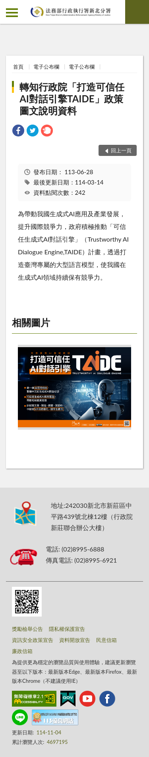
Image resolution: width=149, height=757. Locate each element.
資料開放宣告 (74, 640)
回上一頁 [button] (121, 150)
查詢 (137, 12)
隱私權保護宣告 (67, 629)
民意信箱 (106, 640)
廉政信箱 (22, 651)
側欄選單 (12, 12)
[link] (18, 131)
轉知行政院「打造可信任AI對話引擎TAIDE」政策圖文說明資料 (71, 98)
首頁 (18, 66)
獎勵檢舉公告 (27, 629)
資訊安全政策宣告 (32, 640)
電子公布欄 (46, 66)
